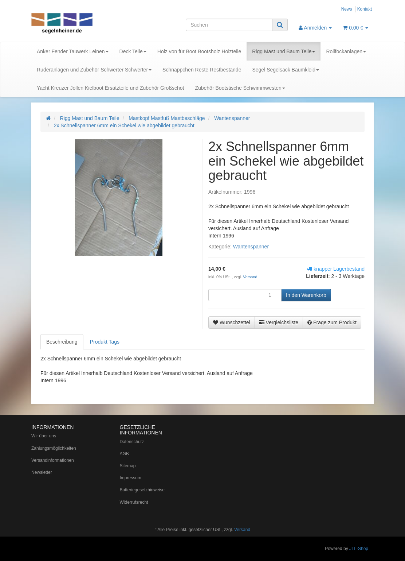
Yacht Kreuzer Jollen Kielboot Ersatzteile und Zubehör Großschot (110, 88)
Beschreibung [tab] (62, 342)
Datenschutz (132, 441)
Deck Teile (132, 51)
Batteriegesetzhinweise (142, 489)
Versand (250, 277)
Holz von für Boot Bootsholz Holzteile (199, 51)
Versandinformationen (52, 460)
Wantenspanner (251, 246)
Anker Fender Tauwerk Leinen (73, 51)
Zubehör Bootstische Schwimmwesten (240, 88)
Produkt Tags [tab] (104, 342)
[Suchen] (229, 25)
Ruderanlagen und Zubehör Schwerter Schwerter (94, 70)
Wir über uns (43, 435)
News (346, 9)
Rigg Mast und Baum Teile (283, 51)
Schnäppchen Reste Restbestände (201, 70)
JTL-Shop (358, 548)
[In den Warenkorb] (306, 295)
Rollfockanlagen (346, 51)
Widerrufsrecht (134, 502)
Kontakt (364, 9)
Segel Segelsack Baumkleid (285, 70)
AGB (124, 453)
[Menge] (245, 295)
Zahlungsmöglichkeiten (53, 448)
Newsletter (41, 472)
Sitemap (128, 465)
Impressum (130, 477)
